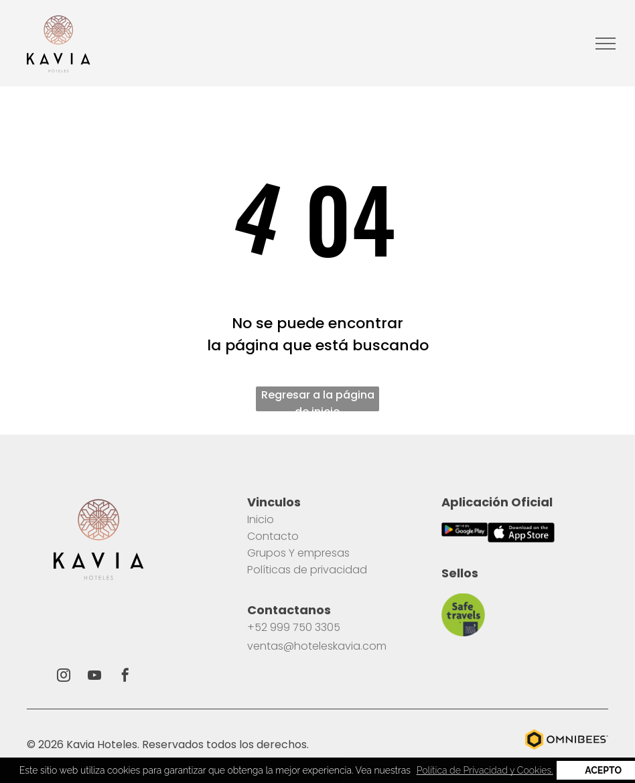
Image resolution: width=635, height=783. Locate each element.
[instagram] (64, 677)
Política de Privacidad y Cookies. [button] (485, 770)
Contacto (273, 536)
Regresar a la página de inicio (317, 399)
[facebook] (125, 677)
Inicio (260, 519)
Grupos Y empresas (298, 553)
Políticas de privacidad (307, 569)
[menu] (605, 43)
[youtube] (94, 677)
